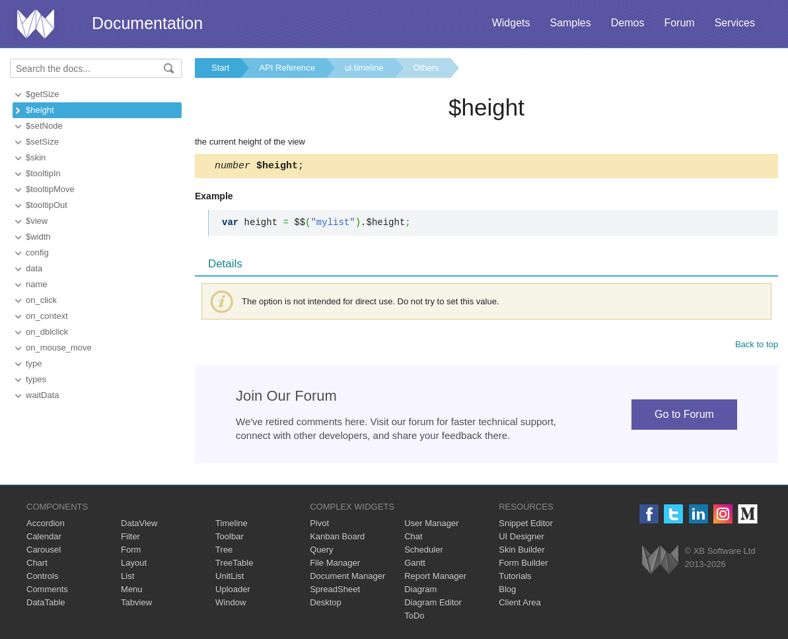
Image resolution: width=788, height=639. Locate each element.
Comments (47, 591)
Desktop (325, 604)
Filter (130, 538)
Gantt (414, 565)
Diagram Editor (433, 604)
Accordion (45, 525)
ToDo (414, 617)
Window (230, 604)
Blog (507, 591)
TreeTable (234, 565)
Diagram (420, 591)
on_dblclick (47, 332)
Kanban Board (337, 538)
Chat (413, 538)
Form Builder (523, 565)
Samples (570, 22)
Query (321, 551)
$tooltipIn (43, 173)
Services (735, 22)
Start (220, 68)
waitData (42, 395)
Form (131, 551)
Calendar (43, 538)
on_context (47, 316)
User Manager (431, 525)
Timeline (231, 525)
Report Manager (435, 578)
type (34, 363)
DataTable (45, 604)
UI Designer (521, 538)
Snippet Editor (526, 525)
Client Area (520, 604)
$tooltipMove (50, 189)
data (34, 268)
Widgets (511, 22)
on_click (41, 300)
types (36, 379)
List (127, 578)
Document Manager (347, 578)
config (37, 252)
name (37, 284)
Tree (224, 551)
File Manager (335, 565)
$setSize (42, 142)
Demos (628, 22)
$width (38, 237)
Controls (42, 578)
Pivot (319, 525)
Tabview (136, 604)
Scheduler (423, 551)
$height (40, 110)
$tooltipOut (46, 205)
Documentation (147, 23)
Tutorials (515, 578)
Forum (679, 22)
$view (37, 221)
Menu (132, 591)
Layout (134, 565)
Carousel (43, 551)
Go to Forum (684, 416)
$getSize (42, 94)
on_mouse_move (59, 348)
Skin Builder (521, 551)
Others (426, 68)
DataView (139, 525)
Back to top (756, 346)
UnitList (229, 578)
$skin (36, 157)
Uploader (232, 591)
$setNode (44, 126)
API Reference (287, 68)
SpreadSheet (335, 591)
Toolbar (229, 538)
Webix (660, 561)
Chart (37, 565)
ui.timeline (364, 68)
